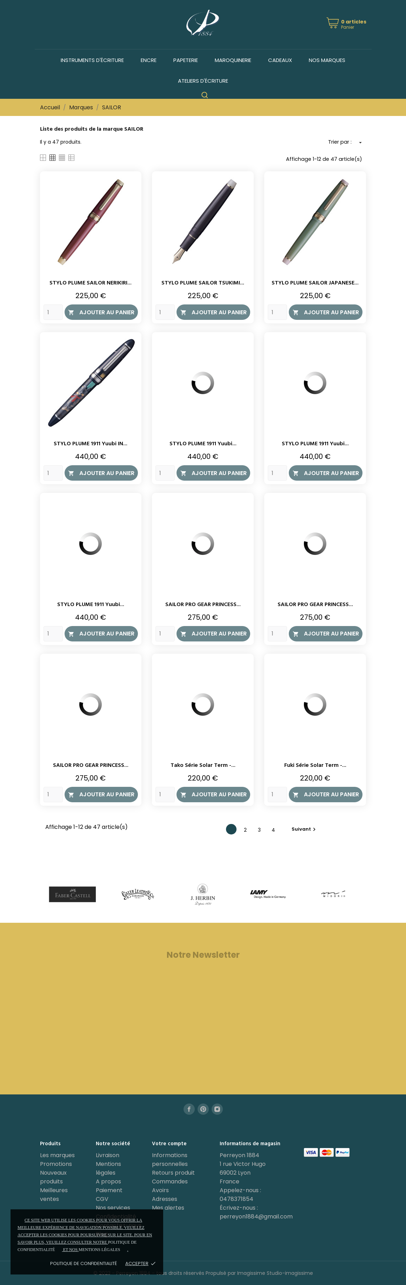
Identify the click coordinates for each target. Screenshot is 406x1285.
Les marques (57, 1155)
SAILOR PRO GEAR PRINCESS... (203, 604)
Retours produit (173, 1173)
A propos (108, 1181)
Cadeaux (280, 60)
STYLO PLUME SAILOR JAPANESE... (315, 283)
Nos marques (327, 60)
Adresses (164, 1199)
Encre (149, 60)
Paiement (109, 1190)
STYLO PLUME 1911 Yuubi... (203, 443)
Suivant (305, 829)
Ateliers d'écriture (203, 80)
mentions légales (99, 1249)
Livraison (107, 1155)
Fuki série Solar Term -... (315, 765)
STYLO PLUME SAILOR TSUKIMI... (202, 283)
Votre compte (169, 1144)
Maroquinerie (233, 60)
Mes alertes (168, 1208)
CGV (102, 1199)
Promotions (56, 1164)
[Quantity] (53, 312)
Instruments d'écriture (92, 60)
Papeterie (185, 60)
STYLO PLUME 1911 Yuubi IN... (90, 443)
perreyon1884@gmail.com (256, 1216)
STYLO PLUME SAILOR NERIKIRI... (90, 283)
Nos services (113, 1208)
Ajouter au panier (101, 312)
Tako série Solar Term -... (203, 765)
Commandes (170, 1181)
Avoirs (160, 1190)
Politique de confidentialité (83, 1263)
